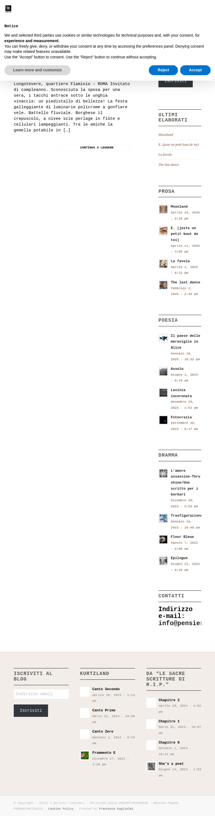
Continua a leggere (97, 147)
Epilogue (179, 558)
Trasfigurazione (186, 516)
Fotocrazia (181, 417)
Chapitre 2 (169, 700)
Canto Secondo (105, 689)
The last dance (168, 165)
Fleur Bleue (182, 537)
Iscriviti (175, 81)
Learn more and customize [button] (37, 805)
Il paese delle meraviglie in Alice (185, 342)
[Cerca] (196, 12)
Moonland (165, 135)
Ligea (25, 52)
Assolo (177, 369)
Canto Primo (103, 710)
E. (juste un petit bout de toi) (178, 145)
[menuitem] (196, 12)
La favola (165, 154)
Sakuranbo (29, 69)
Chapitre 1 (169, 721)
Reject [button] (163, 805)
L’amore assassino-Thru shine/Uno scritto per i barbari (185, 483)
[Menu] (208, 12)
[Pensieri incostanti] (22, 12)
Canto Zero (102, 732)
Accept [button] (195, 805)
